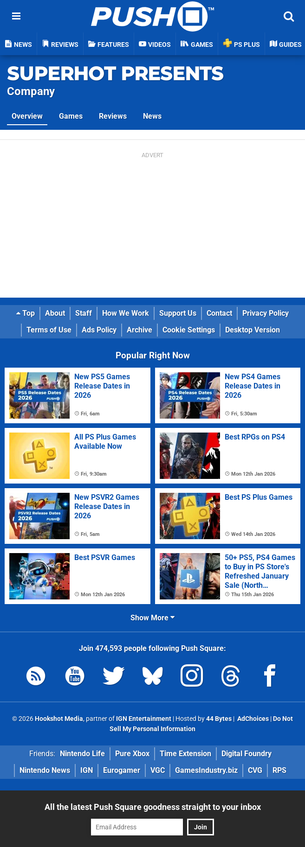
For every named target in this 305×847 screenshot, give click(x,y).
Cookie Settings (188, 329)
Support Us (177, 313)
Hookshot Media (59, 719)
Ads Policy (99, 329)
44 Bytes (219, 719)
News (152, 116)
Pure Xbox (132, 753)
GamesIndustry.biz (206, 770)
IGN (86, 770)
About (55, 313)
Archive (139, 329)
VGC (157, 770)
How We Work (125, 313)
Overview (27, 116)
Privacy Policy (265, 313)
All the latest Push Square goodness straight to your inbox (153, 807)
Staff (83, 313)
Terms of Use (48, 329)
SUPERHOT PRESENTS (115, 73)
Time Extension (185, 753)
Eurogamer (121, 770)
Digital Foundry (246, 753)
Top (25, 313)
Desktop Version (252, 329)
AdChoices (252, 719)
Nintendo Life (82, 753)
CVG (255, 770)
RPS (279, 770)
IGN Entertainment (143, 719)
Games (71, 116)
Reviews (113, 116)
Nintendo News (44, 770)
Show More (152, 617)
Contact (219, 313)
